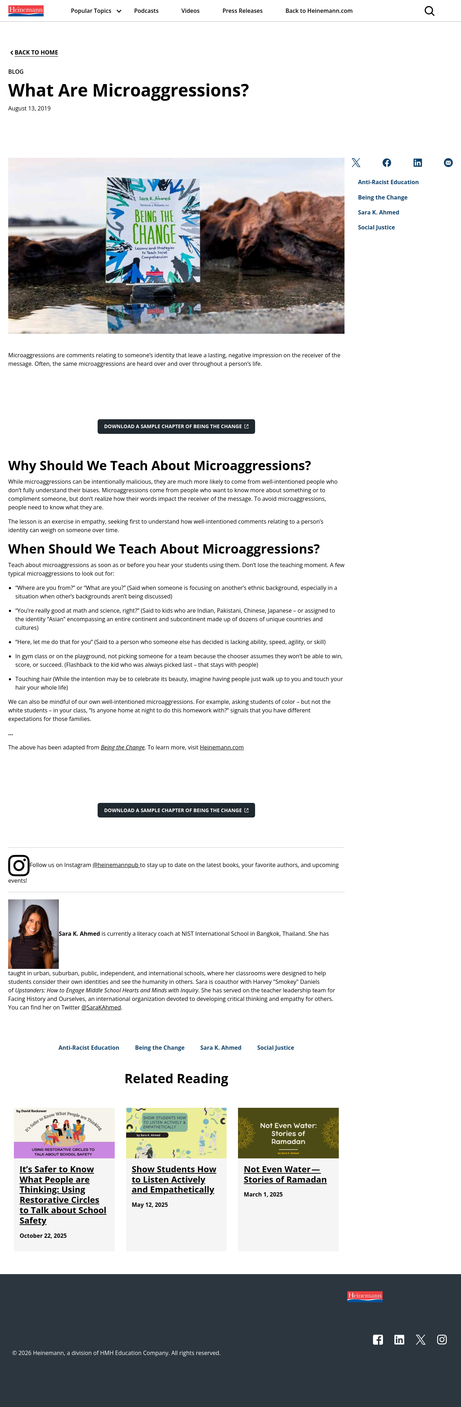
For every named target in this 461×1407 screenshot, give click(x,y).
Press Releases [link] (242, 11)
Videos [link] (190, 11)
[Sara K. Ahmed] (220, 1047)
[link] (25, 10)
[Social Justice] (275, 1047)
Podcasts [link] (146, 11)
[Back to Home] (33, 53)
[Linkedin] (417, 164)
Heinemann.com (222, 747)
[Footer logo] (365, 1296)
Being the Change (123, 747)
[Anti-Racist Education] (89, 1047)
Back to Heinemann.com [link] (319, 11)
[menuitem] (25, 10)
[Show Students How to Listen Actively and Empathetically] (174, 1179)
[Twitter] (355, 164)
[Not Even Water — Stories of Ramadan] (285, 1174)
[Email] (447, 164)
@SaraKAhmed (101, 1007)
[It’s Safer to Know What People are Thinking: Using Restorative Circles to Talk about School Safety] (63, 1194)
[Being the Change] (159, 1047)
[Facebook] (386, 164)
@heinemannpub (116, 865)
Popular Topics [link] (91, 11)
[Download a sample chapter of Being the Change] (176, 426)
